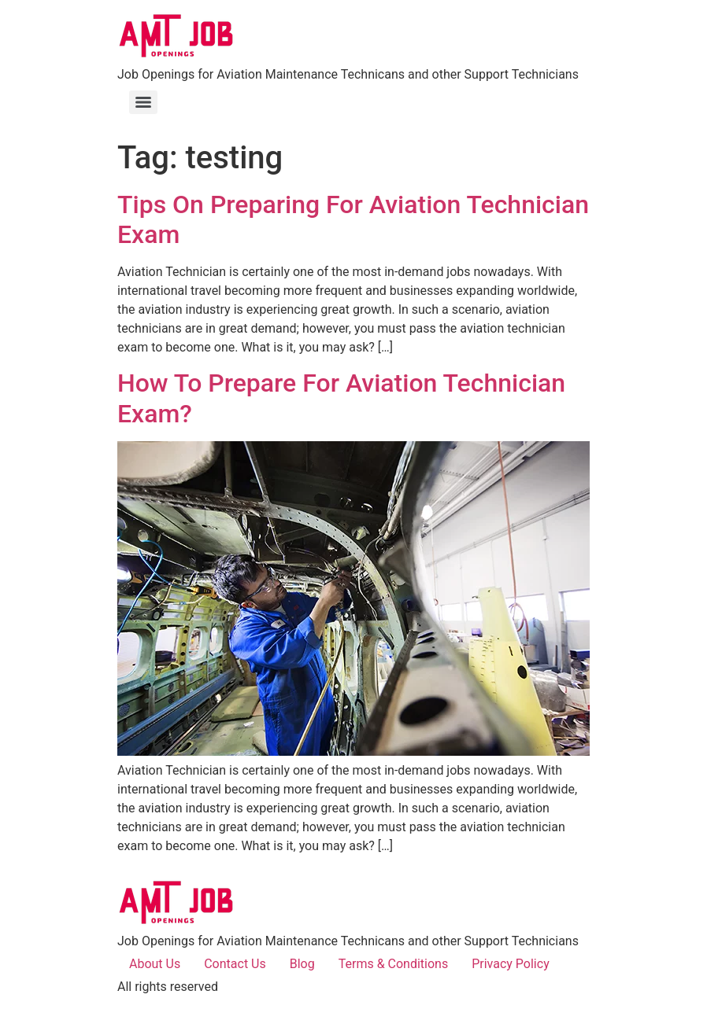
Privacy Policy (511, 963)
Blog (302, 963)
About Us (154, 963)
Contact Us (235, 963)
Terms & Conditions (394, 963)
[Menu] (143, 102)
